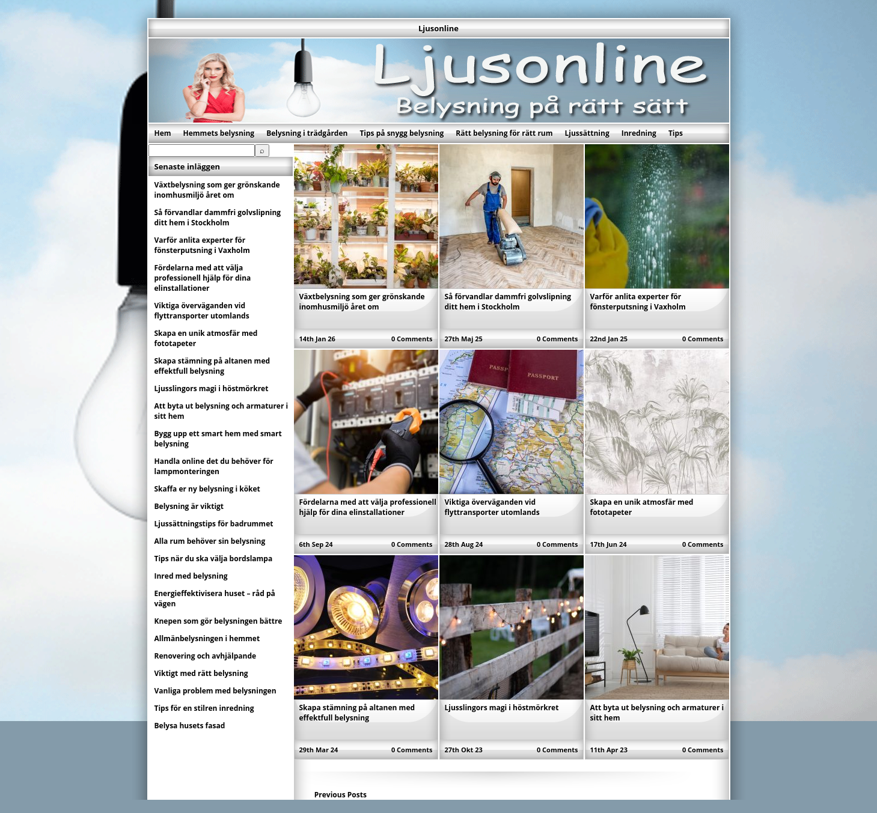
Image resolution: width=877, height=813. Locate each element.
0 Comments (412, 338)
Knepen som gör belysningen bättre (218, 621)
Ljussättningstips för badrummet (213, 524)
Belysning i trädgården (306, 133)
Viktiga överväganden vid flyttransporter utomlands (492, 507)
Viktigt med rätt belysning (201, 673)
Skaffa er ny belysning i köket (207, 489)
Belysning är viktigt (189, 506)
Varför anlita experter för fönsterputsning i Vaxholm (638, 301)
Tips (675, 133)
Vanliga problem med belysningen (215, 691)
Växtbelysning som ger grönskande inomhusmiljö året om (362, 301)
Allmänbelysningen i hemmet (207, 638)
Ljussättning (587, 133)
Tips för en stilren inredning (204, 708)
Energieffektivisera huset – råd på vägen (214, 598)
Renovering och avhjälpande (205, 656)
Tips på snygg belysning (401, 133)
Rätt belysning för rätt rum (504, 133)
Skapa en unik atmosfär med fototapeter (206, 338)
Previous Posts (340, 795)
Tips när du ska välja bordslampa (213, 558)
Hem (162, 133)
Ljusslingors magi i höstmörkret (502, 707)
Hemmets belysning (219, 133)
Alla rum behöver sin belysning (210, 541)
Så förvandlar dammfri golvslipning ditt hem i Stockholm (508, 301)
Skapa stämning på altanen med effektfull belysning (357, 712)
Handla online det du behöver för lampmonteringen (213, 466)
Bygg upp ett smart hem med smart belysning (218, 438)
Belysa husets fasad (189, 725)
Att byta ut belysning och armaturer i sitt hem (221, 411)
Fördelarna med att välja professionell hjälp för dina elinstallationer (367, 507)
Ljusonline (438, 28)
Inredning (639, 133)
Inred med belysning (191, 576)
